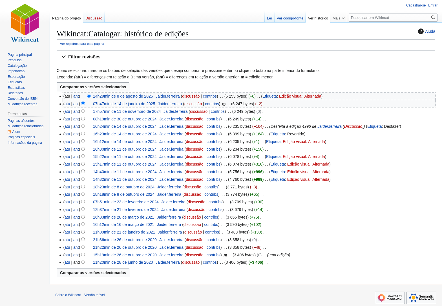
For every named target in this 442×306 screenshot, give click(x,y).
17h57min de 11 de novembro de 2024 (127, 111)
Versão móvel (94, 295)
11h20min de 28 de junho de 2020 (123, 262)
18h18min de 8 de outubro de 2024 (123, 194)
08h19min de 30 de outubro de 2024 (125, 119)
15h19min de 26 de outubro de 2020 (125, 255)
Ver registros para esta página (82, 43)
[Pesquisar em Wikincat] (393, 18)
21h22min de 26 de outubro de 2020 (125, 247)
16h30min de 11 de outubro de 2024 (125, 149)
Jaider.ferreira (329, 126)
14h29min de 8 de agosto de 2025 (123, 96)
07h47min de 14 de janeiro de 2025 (124, 104)
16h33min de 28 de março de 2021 (123, 217)
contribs (210, 96)
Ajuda (426, 31)
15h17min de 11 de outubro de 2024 (125, 164)
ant (76, 96)
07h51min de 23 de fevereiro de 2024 (126, 202)
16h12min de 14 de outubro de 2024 (125, 141)
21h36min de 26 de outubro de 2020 (125, 239)
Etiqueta (269, 96)
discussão (191, 96)
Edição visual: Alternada (300, 96)
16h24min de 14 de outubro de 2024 (125, 126)
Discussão (353, 126)
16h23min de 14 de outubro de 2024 (125, 134)
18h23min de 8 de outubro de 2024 (123, 187)
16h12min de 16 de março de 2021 (123, 224)
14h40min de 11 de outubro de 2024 (125, 171)
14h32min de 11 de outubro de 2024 (125, 179)
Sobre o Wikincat (68, 295)
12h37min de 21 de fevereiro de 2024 (126, 209)
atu (67, 104)
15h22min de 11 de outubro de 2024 (125, 156)
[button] (245, 57)
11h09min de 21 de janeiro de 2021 (124, 232)
